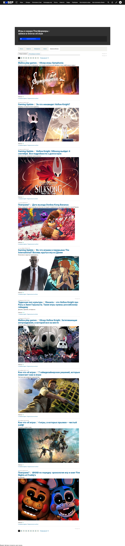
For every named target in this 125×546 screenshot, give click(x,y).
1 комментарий (22, 198)
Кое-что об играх (27, 372)
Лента (21, 48)
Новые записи (23, 54)
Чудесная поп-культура (30, 302)
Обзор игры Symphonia (51, 63)
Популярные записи (34, 54)
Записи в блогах (54, 48)
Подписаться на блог (32, 98)
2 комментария (22, 294)
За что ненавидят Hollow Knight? (53, 104)
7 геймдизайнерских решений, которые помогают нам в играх (49, 373)
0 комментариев (22, 98)
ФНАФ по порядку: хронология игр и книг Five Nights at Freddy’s (49, 473)
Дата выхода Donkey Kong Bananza (50, 204)
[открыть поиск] (108, 2)
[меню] (17, 2)
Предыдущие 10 (44, 58)
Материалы (37, 48)
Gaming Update (25, 104)
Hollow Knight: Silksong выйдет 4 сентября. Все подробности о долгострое (44, 152)
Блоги (45, 48)
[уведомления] (112, 2)
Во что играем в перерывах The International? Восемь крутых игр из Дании (43, 251)
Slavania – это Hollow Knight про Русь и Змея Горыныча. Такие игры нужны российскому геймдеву (48, 304)
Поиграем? (23, 204)
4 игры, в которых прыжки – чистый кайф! (47, 423)
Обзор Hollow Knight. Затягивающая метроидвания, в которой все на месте (47, 321)
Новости (28, 48)
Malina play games (27, 63)
